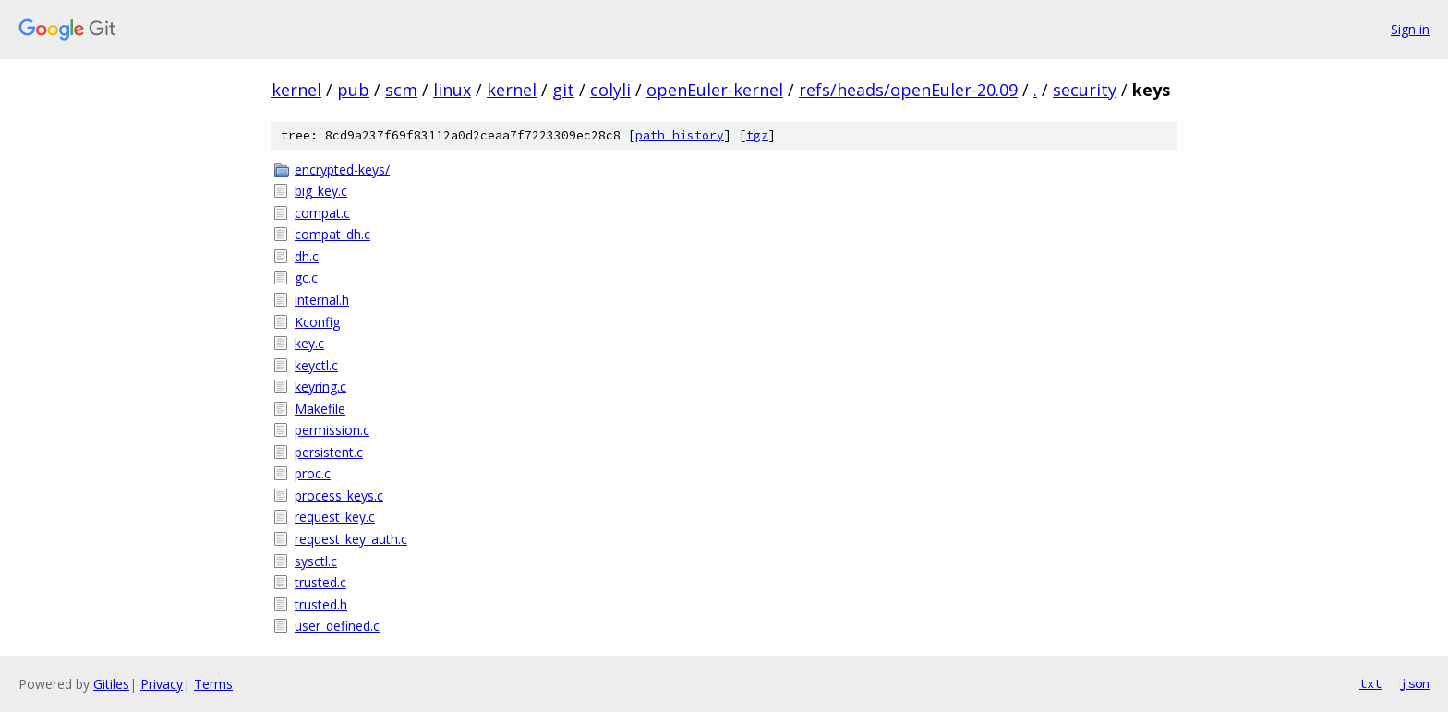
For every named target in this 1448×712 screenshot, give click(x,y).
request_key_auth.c (351, 539)
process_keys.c (339, 495)
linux (452, 89)
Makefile (320, 408)
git (563, 89)
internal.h (322, 299)
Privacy (161, 684)
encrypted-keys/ (342, 169)
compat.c (322, 213)
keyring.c (320, 386)
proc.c (313, 473)
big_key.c (321, 190)
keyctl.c (316, 365)
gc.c (306, 277)
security (1084, 89)
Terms (213, 684)
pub (353, 89)
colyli (610, 89)
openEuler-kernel (714, 89)
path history (679, 135)
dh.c (307, 256)
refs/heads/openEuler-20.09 (908, 89)
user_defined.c (337, 625)
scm (401, 89)
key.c (309, 343)
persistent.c (329, 452)
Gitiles (111, 684)
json (1415, 683)
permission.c (332, 430)
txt (1370, 683)
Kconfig (317, 322)
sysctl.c (316, 561)
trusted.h (321, 604)
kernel (296, 89)
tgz (757, 135)
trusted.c (320, 582)
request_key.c (335, 516)
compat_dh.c (332, 234)
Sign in (1410, 29)
